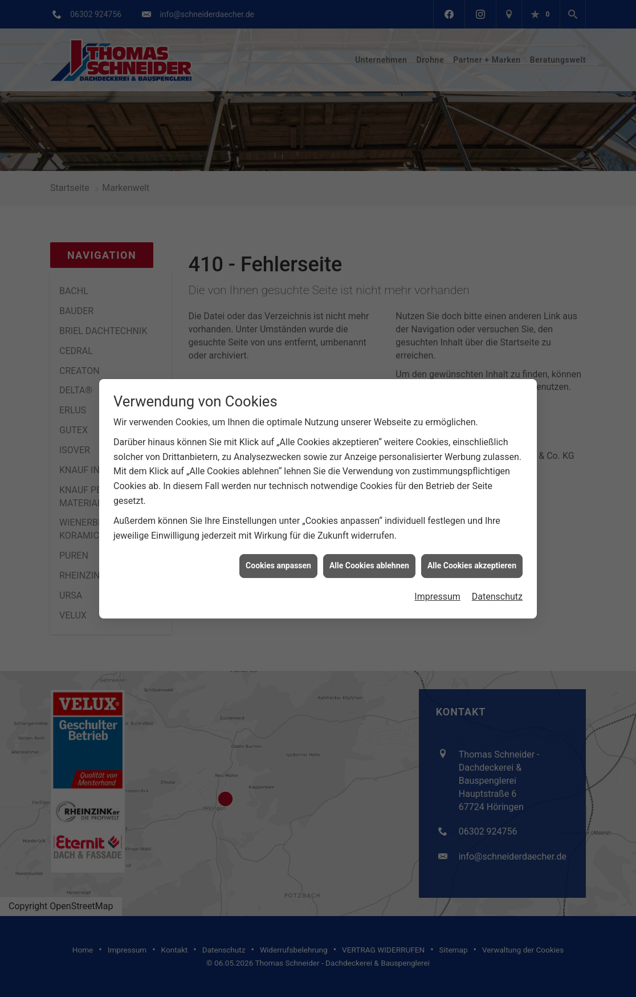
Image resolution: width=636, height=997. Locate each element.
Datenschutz (497, 580)
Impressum (437, 580)
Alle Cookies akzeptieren (471, 549)
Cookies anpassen (278, 549)
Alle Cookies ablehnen (369, 549)
